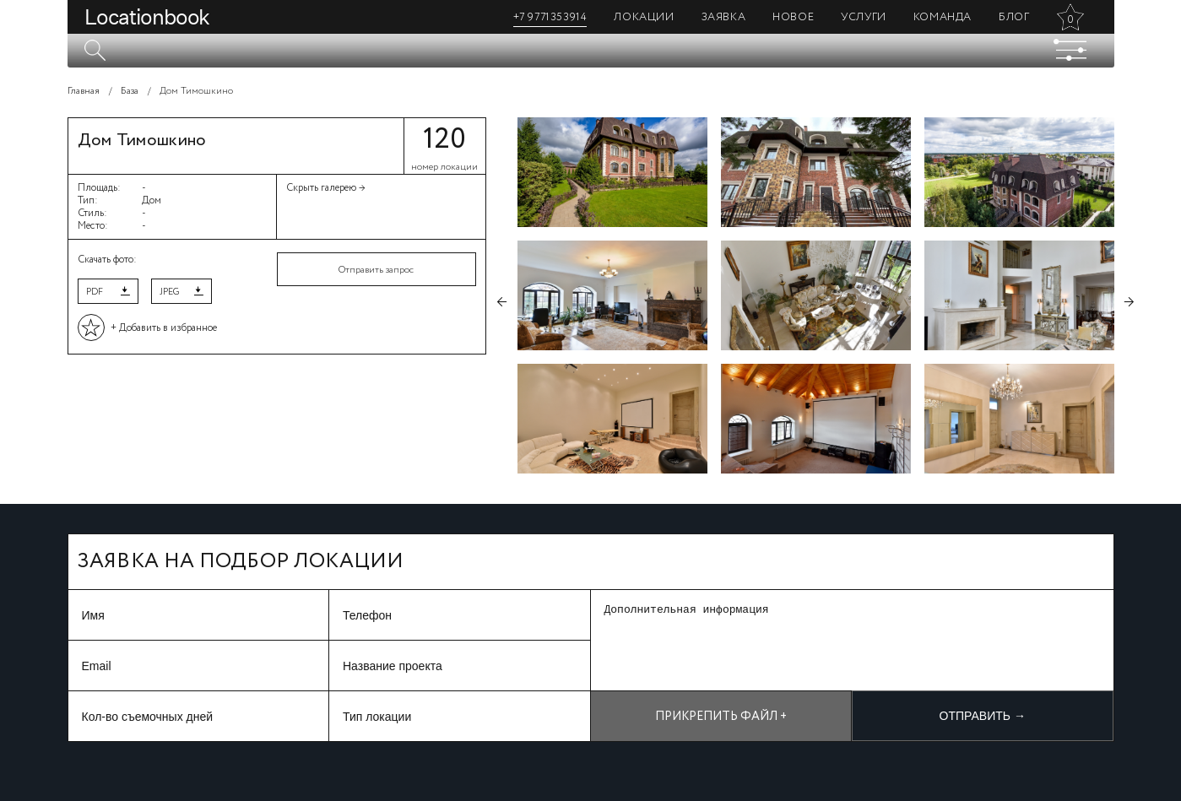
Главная (84, 91)
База (129, 91)
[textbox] (590, 51)
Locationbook (147, 17)
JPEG (169, 292)
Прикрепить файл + (721, 716)
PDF (94, 292)
